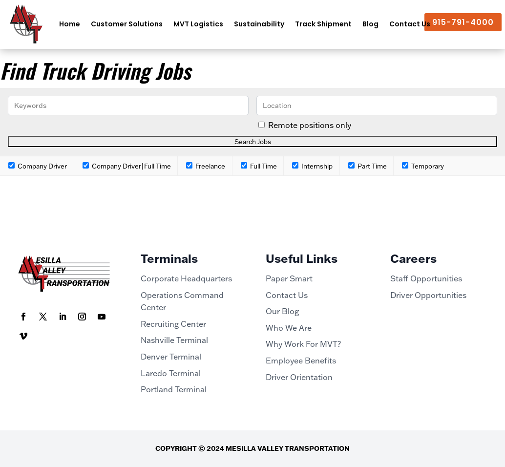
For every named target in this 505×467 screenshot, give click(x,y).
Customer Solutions (127, 24)
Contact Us (409, 24)
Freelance (205, 166)
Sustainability (259, 24)
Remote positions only (309, 125)
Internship (312, 166)
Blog (370, 24)
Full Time (259, 166)
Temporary (423, 166)
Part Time (367, 166)
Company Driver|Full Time (127, 166)
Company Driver (37, 166)
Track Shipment (323, 24)
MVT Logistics (198, 24)
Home (69, 24)
